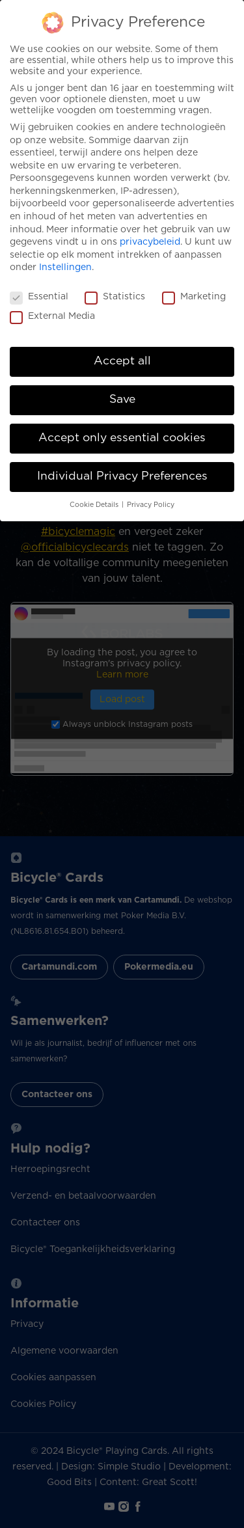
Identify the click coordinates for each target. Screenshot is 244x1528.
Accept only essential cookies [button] (122, 438)
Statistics (115, 297)
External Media (52, 316)
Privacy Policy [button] (150, 505)
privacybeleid (150, 242)
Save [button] (122, 399)
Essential (39, 297)
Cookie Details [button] (95, 505)
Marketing (194, 297)
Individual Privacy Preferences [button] (122, 476)
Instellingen (65, 267)
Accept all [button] (122, 361)
